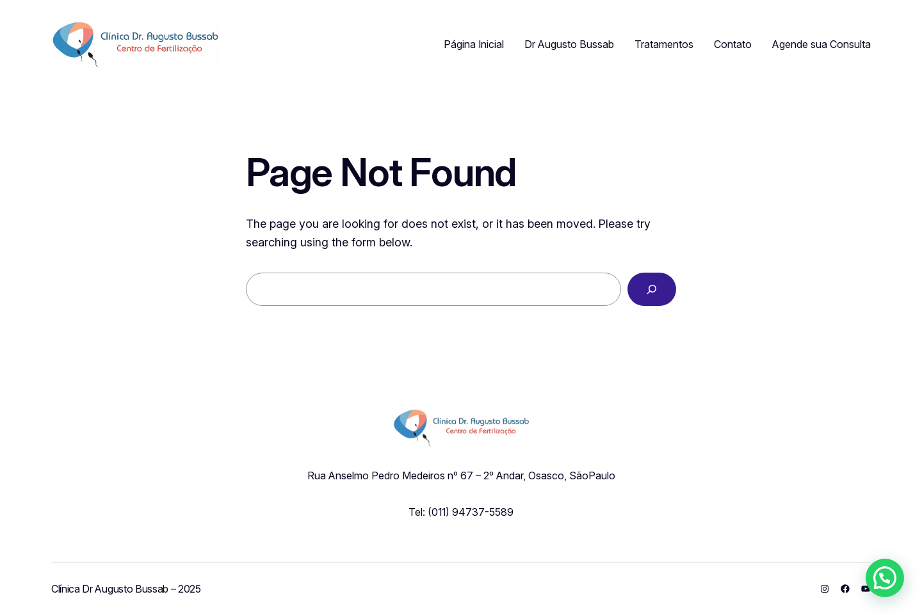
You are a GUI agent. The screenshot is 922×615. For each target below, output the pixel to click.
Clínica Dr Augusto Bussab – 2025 (126, 588)
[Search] (651, 289)
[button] (885, 578)
